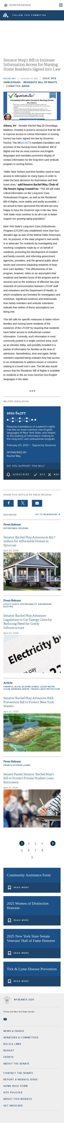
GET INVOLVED (13, 1106)
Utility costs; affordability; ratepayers (27, 604)
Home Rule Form (15, 1086)
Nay (57, 474)
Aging (26, 86)
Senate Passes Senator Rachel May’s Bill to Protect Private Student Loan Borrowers (28, 778)
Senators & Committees (20, 1037)
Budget (8, 1050)
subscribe (21, 474)
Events (8, 1057)
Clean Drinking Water (16, 689)
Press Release (12, 524)
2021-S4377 (16, 413)
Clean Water (47, 687)
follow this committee (29, 15)
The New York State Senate (20, 5)
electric (8, 607)
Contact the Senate (18, 1073)
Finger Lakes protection (45, 689)
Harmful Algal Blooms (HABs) (21, 687)
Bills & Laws (12, 1044)
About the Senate (16, 1064)
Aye (42, 474)
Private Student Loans (17, 765)
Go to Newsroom (46, 515)
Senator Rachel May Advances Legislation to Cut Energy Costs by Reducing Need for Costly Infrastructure (27, 622)
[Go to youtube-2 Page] (5, 1019)
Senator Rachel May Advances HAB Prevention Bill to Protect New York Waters (28, 702)
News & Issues (13, 1031)
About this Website (17, 1099)
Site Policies (12, 1092)
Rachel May (9, 79)
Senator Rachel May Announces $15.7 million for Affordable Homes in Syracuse (29, 541)
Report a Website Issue (20, 1079)
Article (7, 683)
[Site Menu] (60, 5)
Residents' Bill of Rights (40, 82)
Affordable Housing (15, 528)
